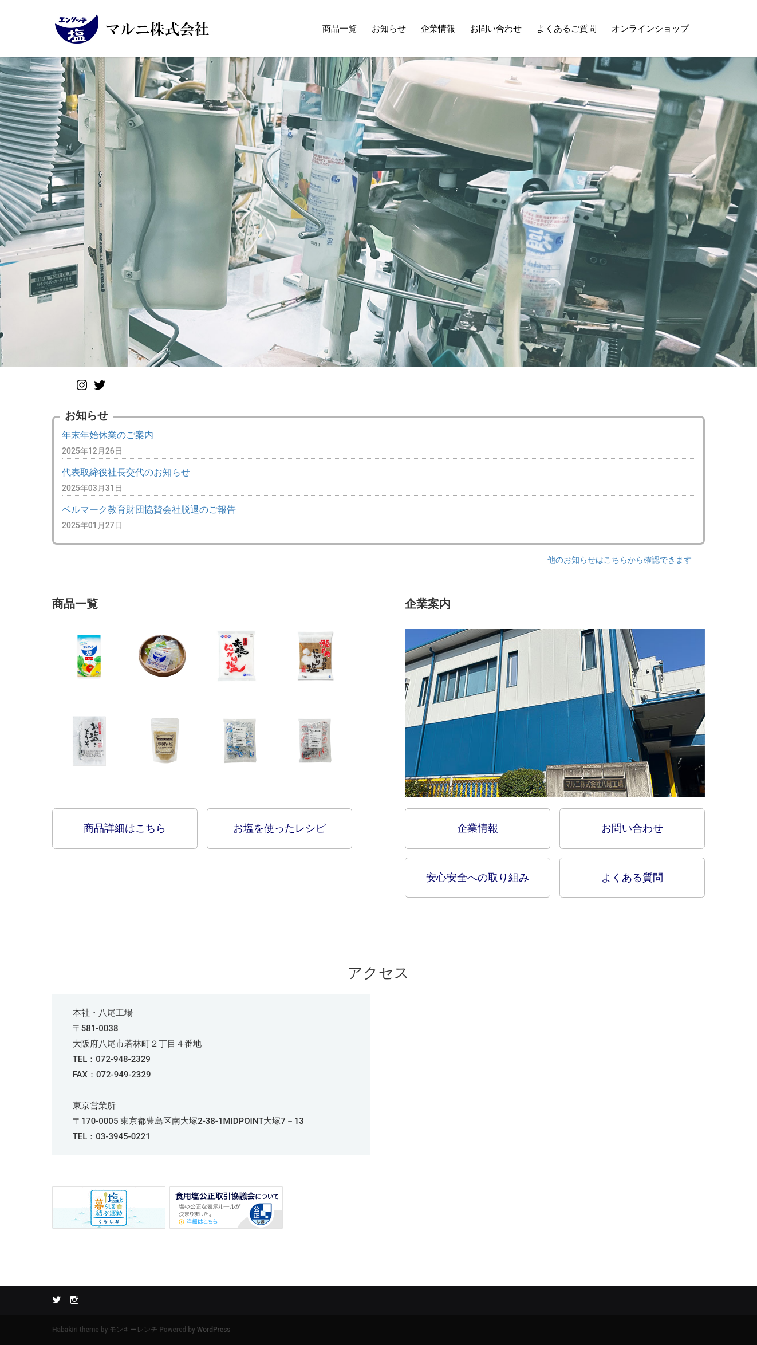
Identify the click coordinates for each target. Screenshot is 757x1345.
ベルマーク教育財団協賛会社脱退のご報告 (149, 509)
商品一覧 (339, 28)
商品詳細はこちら (125, 828)
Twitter (56, 1299)
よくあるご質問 (567, 28)
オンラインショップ (650, 28)
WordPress (214, 1330)
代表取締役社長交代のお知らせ (126, 472)
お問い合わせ (496, 28)
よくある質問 (632, 877)
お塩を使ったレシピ (279, 828)
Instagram (74, 1299)
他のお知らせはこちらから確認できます (619, 559)
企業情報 (438, 28)
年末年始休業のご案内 (107, 435)
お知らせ (389, 28)
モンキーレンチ (133, 1330)
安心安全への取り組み (477, 877)
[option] (378, 212)
